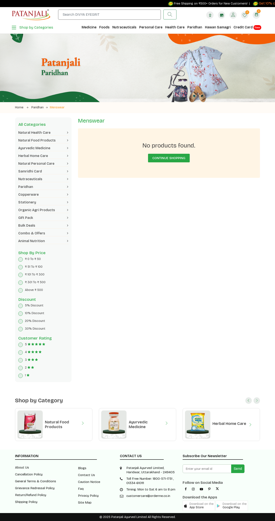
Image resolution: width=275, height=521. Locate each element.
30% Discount (35, 328)
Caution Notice (89, 482)
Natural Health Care (43, 133)
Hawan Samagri (218, 27)
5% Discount (34, 305)
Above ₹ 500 (34, 290)
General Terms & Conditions (35, 481)
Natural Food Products (43, 140)
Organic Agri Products (43, 210)
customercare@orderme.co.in (148, 496)
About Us (22, 467)
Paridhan (194, 27)
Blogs (82, 468)
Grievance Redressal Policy (35, 488)
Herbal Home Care (43, 156)
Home (21, 107)
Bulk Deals (43, 225)
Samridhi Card (43, 171)
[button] (199, 506)
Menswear (57, 107)
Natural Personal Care (43, 163)
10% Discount (34, 313)
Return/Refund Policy (30, 495)
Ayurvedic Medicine (43, 148)
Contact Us (86, 475)
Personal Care (150, 27)
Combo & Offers (43, 233)
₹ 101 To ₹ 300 (34, 274)
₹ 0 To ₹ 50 (33, 259)
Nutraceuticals (124, 27)
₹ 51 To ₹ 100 (34, 267)
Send (238, 469)
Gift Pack (43, 218)
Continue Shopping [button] (168, 158)
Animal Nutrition (43, 241)
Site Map (85, 502)
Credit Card (247, 27)
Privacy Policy (88, 496)
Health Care (175, 27)
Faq (81, 489)
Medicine (89, 27)
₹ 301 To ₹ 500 (35, 282)
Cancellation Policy (29, 474)
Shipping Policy (26, 502)
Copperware (43, 194)
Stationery (43, 202)
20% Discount (35, 321)
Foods (104, 27)
